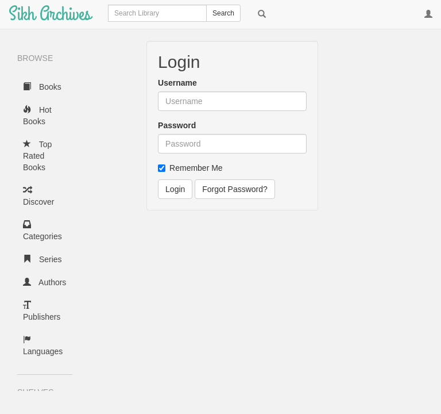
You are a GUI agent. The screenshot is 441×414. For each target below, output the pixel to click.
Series (42, 259)
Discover (38, 196)
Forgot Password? (235, 189)
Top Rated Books (37, 156)
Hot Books (37, 115)
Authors (44, 282)
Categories (42, 230)
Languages (43, 345)
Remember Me (190, 167)
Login (175, 189)
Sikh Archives (50, 14)
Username (177, 82)
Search (223, 13)
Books (42, 86)
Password (177, 125)
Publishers (41, 311)
